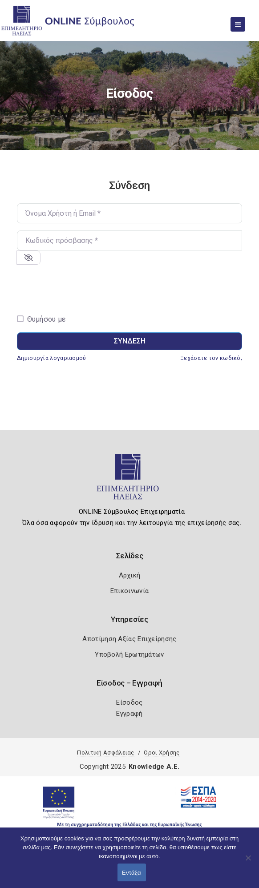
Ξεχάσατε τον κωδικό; (211, 358)
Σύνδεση (130, 341)
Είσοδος (129, 702)
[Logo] (129, 480)
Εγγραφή (129, 714)
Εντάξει (132, 872)
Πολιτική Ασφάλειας (105, 752)
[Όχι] (247, 862)
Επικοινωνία (129, 591)
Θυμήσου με (46, 319)
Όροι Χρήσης (161, 752)
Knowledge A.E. (154, 767)
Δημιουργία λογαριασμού (51, 358)
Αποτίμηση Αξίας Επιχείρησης (129, 639)
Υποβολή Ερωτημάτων (129, 654)
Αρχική (130, 575)
